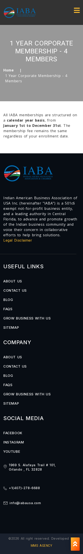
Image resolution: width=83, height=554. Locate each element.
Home (8, 70)
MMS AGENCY (41, 545)
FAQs (7, 309)
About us (12, 281)
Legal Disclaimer (17, 240)
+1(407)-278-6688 (24, 488)
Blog (8, 300)
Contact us (15, 290)
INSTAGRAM (13, 442)
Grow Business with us (27, 318)
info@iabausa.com (25, 503)
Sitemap (11, 327)
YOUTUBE (11, 451)
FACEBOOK (12, 433)
